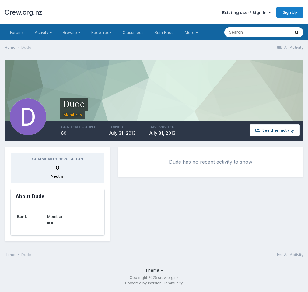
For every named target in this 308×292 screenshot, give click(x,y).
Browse (71, 32)
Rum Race (164, 32)
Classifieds (133, 32)
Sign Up (290, 12)
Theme (154, 270)
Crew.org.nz (24, 12)
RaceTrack (101, 32)
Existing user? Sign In (246, 12)
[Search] (257, 32)
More (191, 32)
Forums (17, 32)
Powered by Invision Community (154, 283)
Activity (43, 32)
